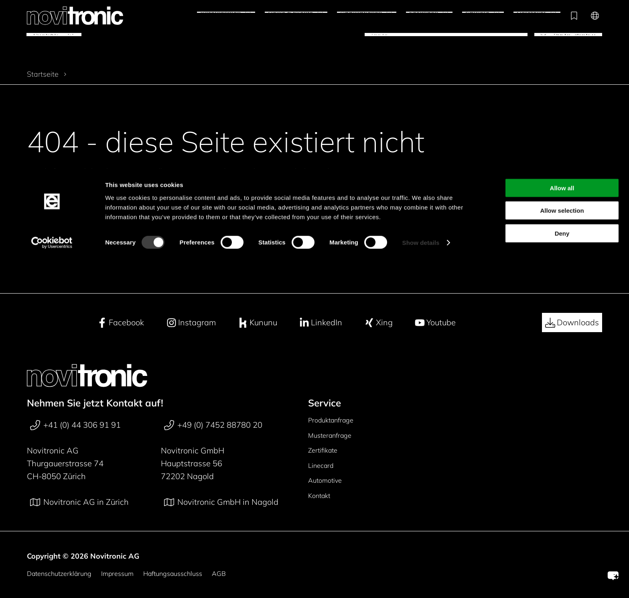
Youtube (435, 322)
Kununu (257, 322)
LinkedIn (320, 322)
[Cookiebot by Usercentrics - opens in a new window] (52, 75)
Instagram (191, 322)
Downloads (572, 322)
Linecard (320, 465)
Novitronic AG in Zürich (79, 502)
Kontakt (319, 496)
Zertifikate (322, 450)
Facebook (120, 322)
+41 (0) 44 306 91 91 (75, 425)
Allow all (562, 19)
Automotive (325, 480)
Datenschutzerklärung (59, 573)
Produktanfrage (330, 420)
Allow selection (562, 42)
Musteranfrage (329, 435)
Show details (421, 74)
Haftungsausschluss (172, 573)
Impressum (117, 573)
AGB (219, 573)
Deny (562, 64)
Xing (378, 322)
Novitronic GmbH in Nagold (221, 502)
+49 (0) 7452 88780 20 (213, 425)
